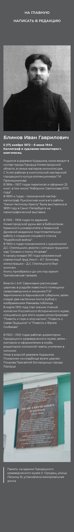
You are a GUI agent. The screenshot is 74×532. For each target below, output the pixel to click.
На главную (37, 13)
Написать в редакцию (37, 21)
